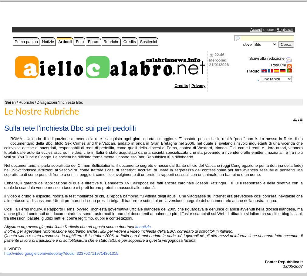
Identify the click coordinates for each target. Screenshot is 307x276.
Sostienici (148, 41)
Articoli (65, 41)
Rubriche (111, 41)
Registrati (285, 29)
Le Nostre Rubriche (41, 111)
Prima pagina (26, 41)
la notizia (143, 226)
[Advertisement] (84, 16)
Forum (94, 41)
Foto (80, 41)
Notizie (48, 41)
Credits (129, 41)
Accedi (256, 29)
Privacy (198, 85)
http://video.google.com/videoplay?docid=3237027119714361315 (61, 253)
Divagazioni (47, 102)
